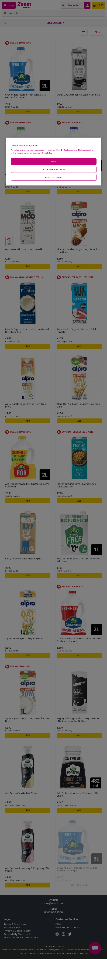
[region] (53, 161)
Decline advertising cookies (53, 169)
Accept (53, 162)
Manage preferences (53, 177)
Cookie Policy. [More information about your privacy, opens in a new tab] (46, 153)
